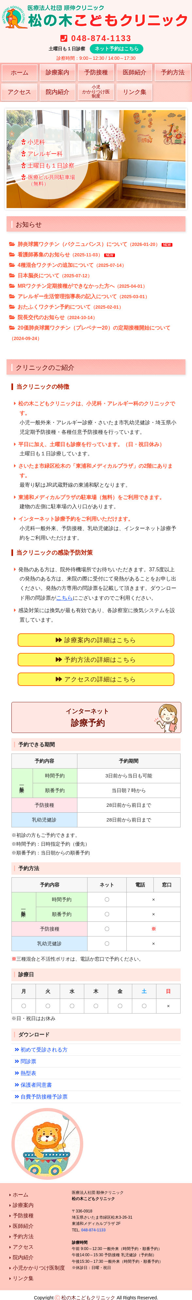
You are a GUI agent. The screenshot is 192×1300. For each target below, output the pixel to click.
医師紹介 (134, 72)
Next (177, 159)
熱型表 (25, 1068)
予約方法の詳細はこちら (96, 658)
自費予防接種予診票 (39, 1091)
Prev (15, 159)
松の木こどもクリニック (88, 1291)
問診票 (25, 1057)
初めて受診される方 (39, 1045)
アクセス (19, 92)
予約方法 (172, 72)
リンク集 (134, 92)
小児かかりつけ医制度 (39, 1262)
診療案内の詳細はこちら (96, 639)
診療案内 (57, 72)
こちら (64, 597)
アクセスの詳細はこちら (96, 677)
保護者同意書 (32, 1079)
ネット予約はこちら (116, 48)
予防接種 (96, 72)
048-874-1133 (101, 38)
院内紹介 (57, 92)
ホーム (19, 72)
